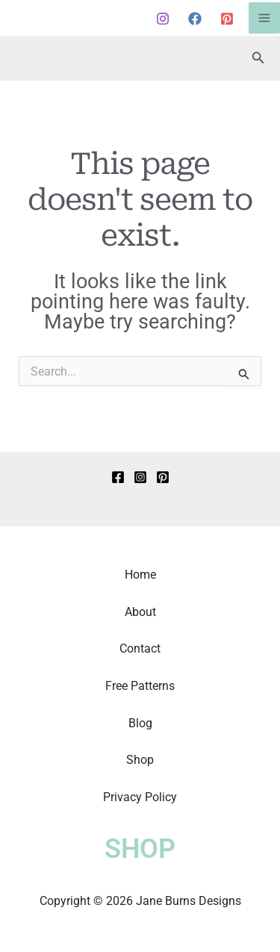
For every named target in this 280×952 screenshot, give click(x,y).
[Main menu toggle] (264, 18)
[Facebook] (195, 18)
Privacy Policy (140, 797)
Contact (140, 648)
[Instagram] (162, 18)
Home (140, 574)
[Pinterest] (227, 18)
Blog (140, 723)
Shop (140, 760)
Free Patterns (140, 686)
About (140, 612)
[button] (258, 58)
